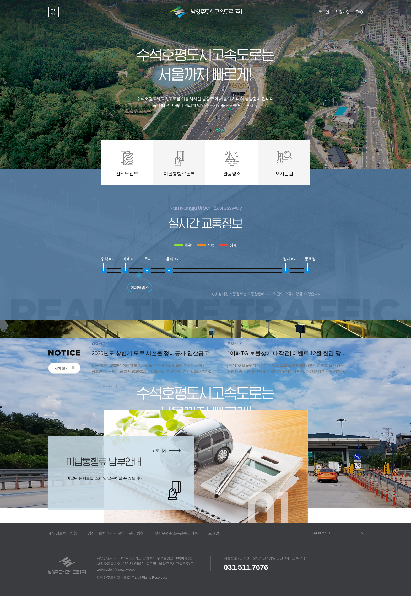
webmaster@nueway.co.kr (116, 569)
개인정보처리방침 (62, 533)
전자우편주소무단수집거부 (176, 533)
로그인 (213, 533)
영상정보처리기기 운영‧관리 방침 (116, 533)
